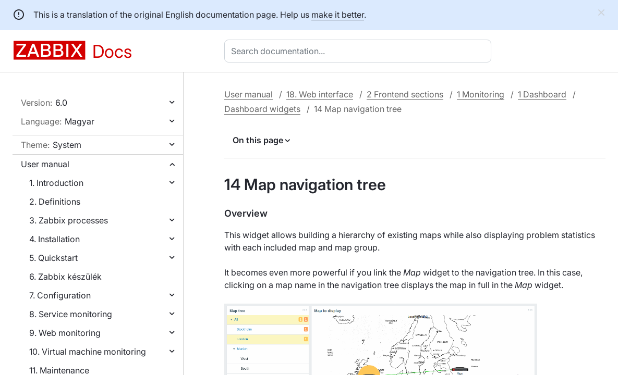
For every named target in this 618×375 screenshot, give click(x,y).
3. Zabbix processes (68, 220)
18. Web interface (319, 94)
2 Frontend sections (405, 94)
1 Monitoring (480, 94)
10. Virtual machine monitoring (87, 351)
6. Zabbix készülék (65, 276)
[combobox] (359, 51)
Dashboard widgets (262, 109)
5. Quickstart (53, 258)
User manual (45, 164)
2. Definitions (54, 201)
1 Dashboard (542, 94)
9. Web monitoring (65, 333)
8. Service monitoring (70, 314)
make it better (337, 14)
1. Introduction (56, 183)
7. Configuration (60, 295)
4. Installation (54, 239)
